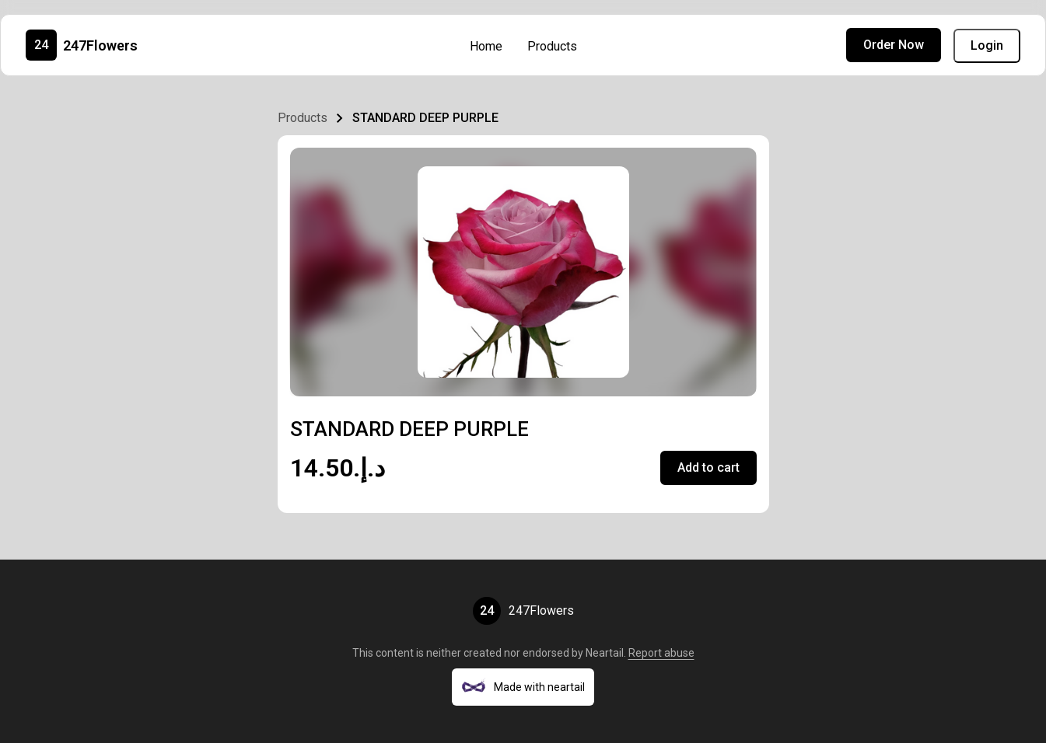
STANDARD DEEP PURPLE (425, 117)
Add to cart (708, 467)
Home (486, 46)
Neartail (605, 653)
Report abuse (661, 653)
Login (987, 45)
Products (552, 46)
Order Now (893, 44)
